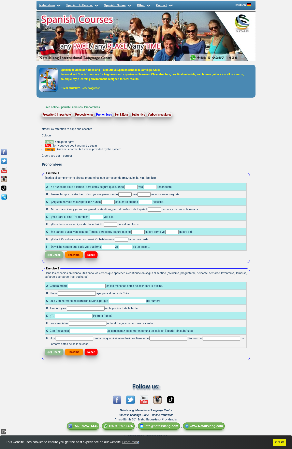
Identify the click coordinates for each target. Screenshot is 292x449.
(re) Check (54, 254)
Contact (164, 5)
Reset (91, 254)
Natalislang (49, 5)
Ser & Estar (122, 114)
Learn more (130, 442)
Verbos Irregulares (160, 114)
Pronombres (104, 114)
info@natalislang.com (159, 426)
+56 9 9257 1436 (83, 426)
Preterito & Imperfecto (56, 114)
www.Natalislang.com (204, 426)
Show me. (74, 254)
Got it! (279, 442)
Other (143, 5)
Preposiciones (84, 114)
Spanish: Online (117, 5)
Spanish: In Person (82, 5)
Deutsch (243, 5)
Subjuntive (138, 114)
